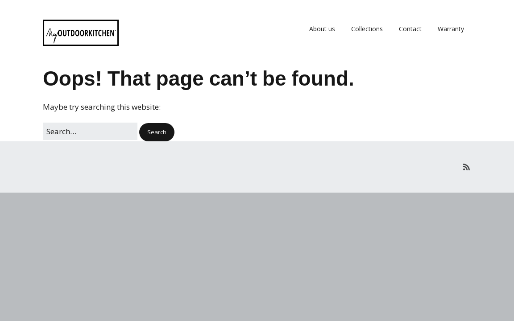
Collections (367, 29)
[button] (156, 132)
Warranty (451, 29)
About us (322, 29)
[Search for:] (90, 131)
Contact (410, 29)
